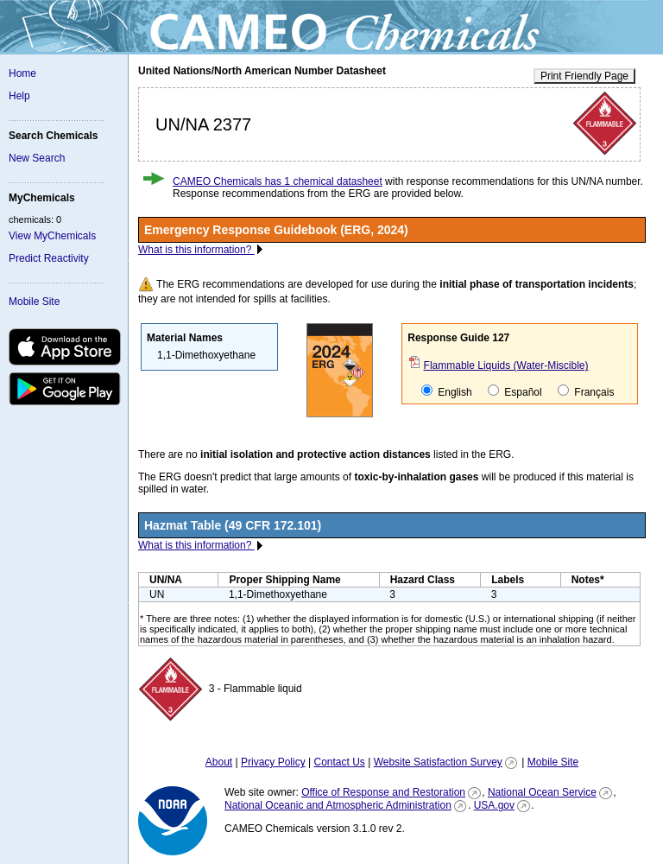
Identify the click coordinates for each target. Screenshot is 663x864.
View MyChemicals (52, 236)
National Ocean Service (542, 792)
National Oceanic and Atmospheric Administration (337, 805)
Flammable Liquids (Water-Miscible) (506, 365)
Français (586, 391)
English (446, 391)
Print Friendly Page (584, 76)
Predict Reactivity (49, 258)
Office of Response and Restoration (383, 792)
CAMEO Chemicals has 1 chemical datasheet (277, 181)
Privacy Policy (273, 762)
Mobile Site (34, 301)
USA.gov (494, 805)
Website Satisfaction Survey (438, 762)
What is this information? (196, 250)
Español (515, 391)
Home (22, 73)
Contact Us (338, 762)
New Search (37, 158)
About (218, 762)
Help (19, 96)
